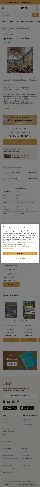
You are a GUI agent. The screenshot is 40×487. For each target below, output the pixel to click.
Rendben (20, 253)
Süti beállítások (20, 258)
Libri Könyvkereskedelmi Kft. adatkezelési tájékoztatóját (16, 246)
